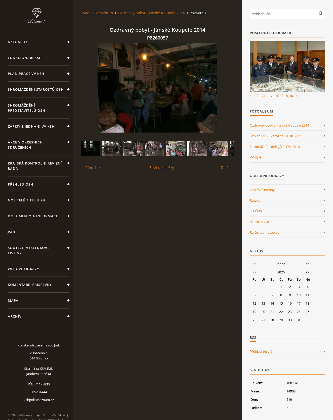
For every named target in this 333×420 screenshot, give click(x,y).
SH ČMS (256, 211)
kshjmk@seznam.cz (39, 399)
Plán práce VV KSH (26, 73)
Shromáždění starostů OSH (36, 89)
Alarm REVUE (260, 221)
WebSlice (58, 415)
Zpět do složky (161, 167)
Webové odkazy (23, 268)
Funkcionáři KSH (25, 57)
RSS (45, 415)
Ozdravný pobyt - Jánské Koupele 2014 (151, 12)
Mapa (13, 300)
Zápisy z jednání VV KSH (31, 126)
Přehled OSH (20, 184)
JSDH (12, 231)
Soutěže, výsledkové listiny (28, 250)
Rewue (255, 200)
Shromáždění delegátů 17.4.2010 (275, 146)
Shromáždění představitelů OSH (26, 108)
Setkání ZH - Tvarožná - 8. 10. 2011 (276, 95)
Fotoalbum (103, 12)
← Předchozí (92, 167)
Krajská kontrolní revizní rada (35, 166)
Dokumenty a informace (33, 216)
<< (254, 263)
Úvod (85, 12)
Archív (15, 316)
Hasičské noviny (262, 189)
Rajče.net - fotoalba (264, 232)
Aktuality (18, 42)
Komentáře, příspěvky (30, 284)
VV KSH (255, 157)
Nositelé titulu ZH (27, 200)
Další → (227, 167)
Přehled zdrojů (261, 351)
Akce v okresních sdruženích (25, 145)
